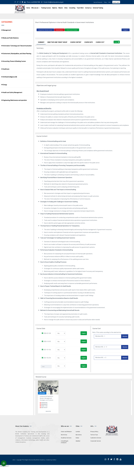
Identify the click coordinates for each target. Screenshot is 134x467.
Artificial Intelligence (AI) (9, 76)
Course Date (88, 42)
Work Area (64, 434)
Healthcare (5, 69)
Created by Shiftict (51, 459)
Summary (41, 42)
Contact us (88, 8)
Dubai (77, 437)
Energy (4, 84)
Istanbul (78, 441)
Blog (105, 2)
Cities (66, 8)
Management (6, 30)
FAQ (109, 2)
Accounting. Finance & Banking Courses (13, 61)
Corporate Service (95, 441)
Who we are (35, 8)
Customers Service (95, 437)
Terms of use (94, 434)
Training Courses (46, 8)
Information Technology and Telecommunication (16, 45)
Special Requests (98, 2)
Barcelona (79, 434)
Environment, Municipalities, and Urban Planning (16, 53)
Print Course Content (72, 30)
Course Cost (100, 42)
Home (28, 8)
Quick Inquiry (59, 30)
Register (125, 30)
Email (116, 42)
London (78, 431)
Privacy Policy (94, 431)
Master (60, 8)
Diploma (54, 8)
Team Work (80, 8)
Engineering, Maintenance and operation (14, 100)
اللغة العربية (116, 2)
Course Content (75, 42)
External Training (98, 8)
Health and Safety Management (11, 92)
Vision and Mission (66, 431)
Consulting (72, 8)
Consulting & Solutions (64, 442)
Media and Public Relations (10, 38)
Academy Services (66, 437)
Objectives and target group (57, 42)
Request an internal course (45, 30)
